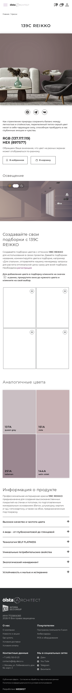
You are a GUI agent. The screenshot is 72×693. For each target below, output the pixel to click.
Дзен (41, 657)
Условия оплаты (10, 645)
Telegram (43, 665)
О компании (9, 630)
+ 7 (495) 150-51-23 (11, 657)
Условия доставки (11, 642)
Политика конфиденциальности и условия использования (27, 683)
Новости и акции (11, 634)
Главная (6, 14)
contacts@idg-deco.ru (13, 661)
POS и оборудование (47, 638)
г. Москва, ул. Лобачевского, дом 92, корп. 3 (18, 666)
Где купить (8, 638)
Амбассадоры (44, 634)
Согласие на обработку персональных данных (39, 679)
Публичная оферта (10, 679)
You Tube (43, 661)
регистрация (24, 268)
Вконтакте (44, 669)
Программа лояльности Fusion (52, 630)
